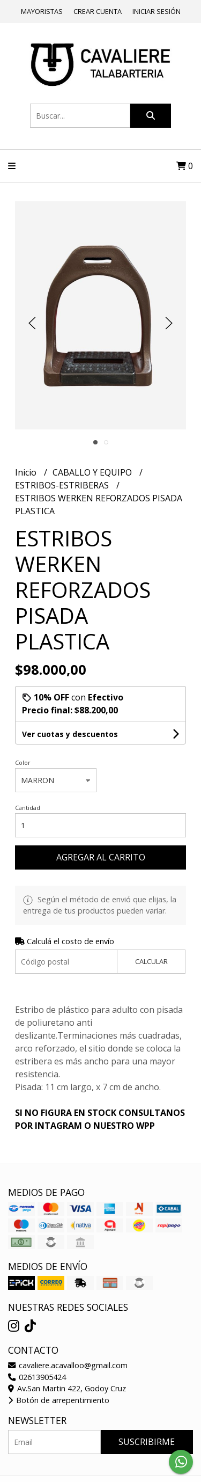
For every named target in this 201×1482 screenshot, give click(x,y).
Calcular (151, 961)
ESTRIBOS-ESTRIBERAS (63, 485)
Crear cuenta (97, 11)
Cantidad (27, 808)
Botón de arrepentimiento (58, 1400)
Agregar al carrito (100, 857)
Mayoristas (42, 11)
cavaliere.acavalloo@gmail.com (68, 1365)
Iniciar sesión (156, 11)
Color (23, 762)
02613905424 (37, 1377)
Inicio (27, 472)
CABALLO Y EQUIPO (93, 472)
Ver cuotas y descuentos (70, 734)
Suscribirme (146, 1442)
